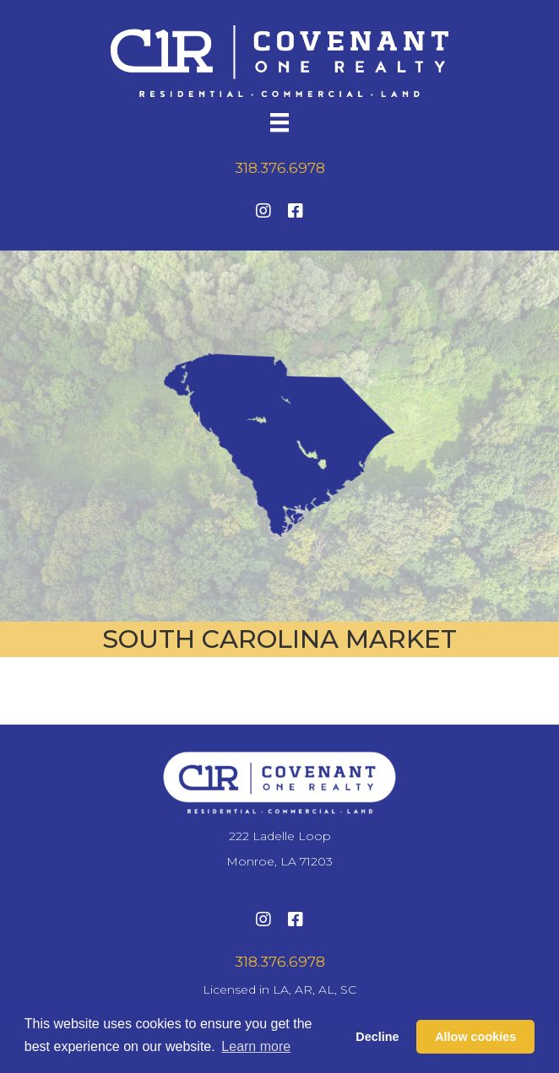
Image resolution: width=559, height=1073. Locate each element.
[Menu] (279, 122)
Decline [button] (377, 1036)
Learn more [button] (255, 1046)
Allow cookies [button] (475, 1036)
